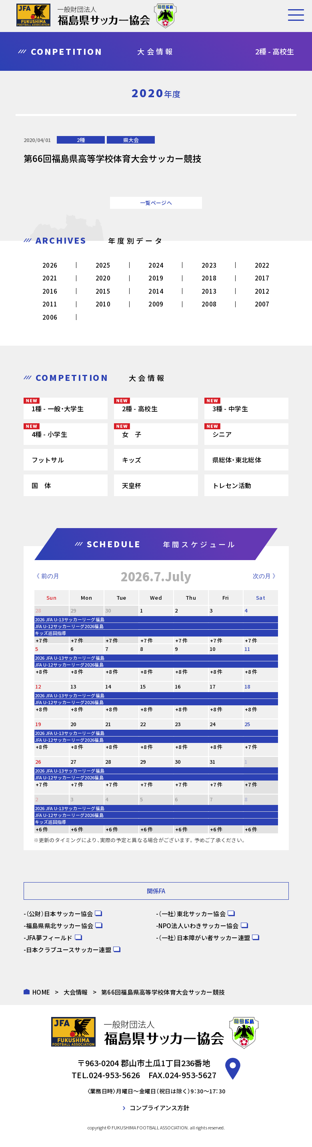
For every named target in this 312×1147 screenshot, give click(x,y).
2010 (103, 304)
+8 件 (42, 671)
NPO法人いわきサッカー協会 (198, 925)
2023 (209, 265)
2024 (155, 265)
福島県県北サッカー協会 (59, 925)
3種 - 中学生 (230, 408)
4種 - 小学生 (49, 434)
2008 (209, 304)
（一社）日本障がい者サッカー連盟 (204, 937)
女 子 (132, 434)
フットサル (48, 459)
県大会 (131, 140)
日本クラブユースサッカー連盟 (68, 949)
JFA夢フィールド (49, 937)
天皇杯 (132, 485)
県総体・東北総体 (236, 459)
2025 (103, 265)
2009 (155, 304)
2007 (262, 304)
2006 (49, 317)
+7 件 (42, 640)
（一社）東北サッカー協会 (192, 913)
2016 (49, 291)
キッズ (132, 459)
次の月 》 (265, 575)
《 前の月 (46, 575)
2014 (155, 291)
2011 (49, 304)
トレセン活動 (232, 485)
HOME (41, 992)
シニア (222, 434)
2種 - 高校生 (140, 408)
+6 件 (42, 829)
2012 (262, 291)
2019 (155, 278)
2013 (209, 291)
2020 (103, 278)
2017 (262, 278)
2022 (262, 265)
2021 (49, 278)
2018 (209, 278)
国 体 (41, 485)
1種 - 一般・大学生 (58, 408)
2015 (103, 291)
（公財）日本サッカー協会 (59, 913)
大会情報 (76, 992)
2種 (81, 140)
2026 (49, 265)
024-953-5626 (114, 1075)
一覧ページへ (156, 202)
